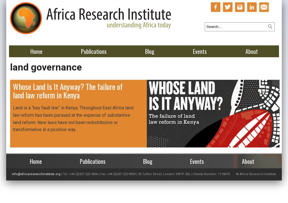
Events (200, 51)
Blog (149, 51)
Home (36, 51)
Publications (94, 51)
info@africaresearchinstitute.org (36, 174)
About (252, 51)
